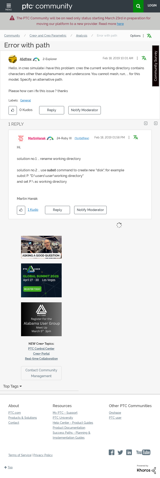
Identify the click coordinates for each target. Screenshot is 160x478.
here (120, 24)
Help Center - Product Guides (73, 422)
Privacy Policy (43, 455)
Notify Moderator (84, 110)
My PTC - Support (65, 412)
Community (12, 35)
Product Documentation (69, 427)
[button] (137, 58)
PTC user (115, 417)
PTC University (63, 417)
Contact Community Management (41, 373)
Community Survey (156, 66)
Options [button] (135, 35)
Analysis (81, 35)
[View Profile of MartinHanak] (37, 138)
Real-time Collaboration (41, 358)
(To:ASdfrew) (82, 138)
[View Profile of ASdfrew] (26, 59)
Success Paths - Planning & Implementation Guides (71, 435)
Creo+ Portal (41, 353)
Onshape (115, 412)
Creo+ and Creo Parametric (48, 35)
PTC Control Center (41, 348)
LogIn (152, 5)
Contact (13, 422)
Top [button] (10, 467)
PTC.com (14, 412)
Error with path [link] (107, 35)
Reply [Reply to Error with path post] (51, 110)
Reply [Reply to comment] (57, 210)
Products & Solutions (22, 417)
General (25, 100)
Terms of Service (19, 455)
